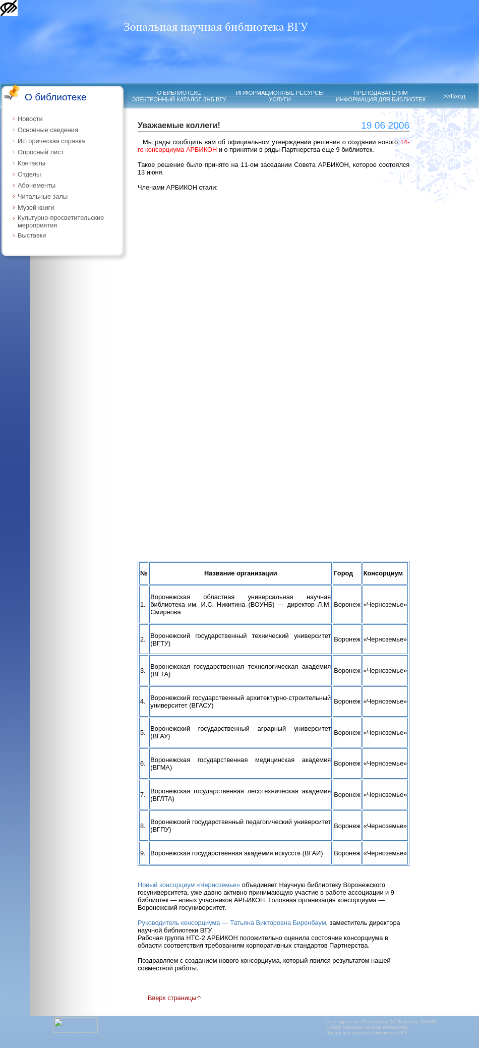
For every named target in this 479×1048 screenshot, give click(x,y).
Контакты (31, 163)
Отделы (29, 174)
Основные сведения (48, 130)
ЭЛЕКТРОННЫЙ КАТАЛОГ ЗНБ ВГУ (179, 99)
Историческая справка (51, 141)
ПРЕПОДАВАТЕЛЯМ (380, 93)
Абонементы (36, 185)
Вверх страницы (174, 998)
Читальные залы (43, 196)
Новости (30, 119)
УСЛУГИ (279, 99)
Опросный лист (41, 152)
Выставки (32, 235)
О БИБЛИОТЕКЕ (179, 93)
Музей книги (36, 207)
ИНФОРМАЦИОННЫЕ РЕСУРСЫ (280, 93)
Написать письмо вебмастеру (376, 1027)
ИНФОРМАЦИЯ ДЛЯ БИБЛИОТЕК (381, 99)
